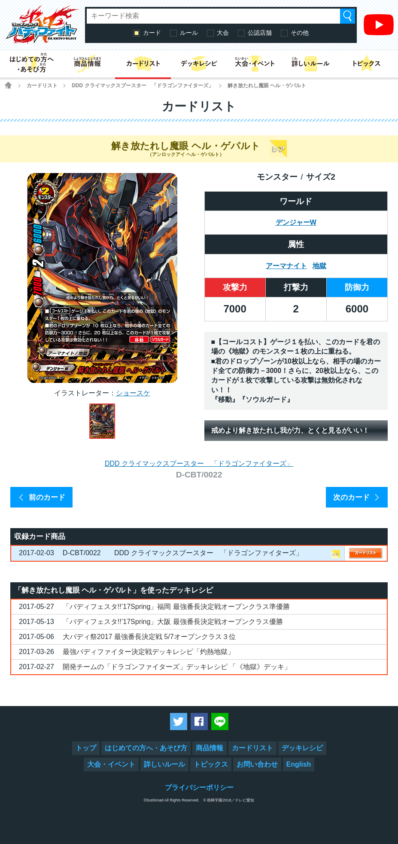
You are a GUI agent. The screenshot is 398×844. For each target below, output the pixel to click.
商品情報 (209, 748)
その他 (300, 32)
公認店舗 (260, 32)
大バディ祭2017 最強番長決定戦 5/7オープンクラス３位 (149, 636)
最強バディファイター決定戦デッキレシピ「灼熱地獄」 (148, 651)
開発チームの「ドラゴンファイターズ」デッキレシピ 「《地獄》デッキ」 (177, 666)
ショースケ (133, 393)
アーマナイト (286, 265)
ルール (189, 32)
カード (152, 32)
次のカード (351, 497)
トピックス (211, 764)
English (298, 764)
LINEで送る (219, 721)
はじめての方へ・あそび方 (146, 748)
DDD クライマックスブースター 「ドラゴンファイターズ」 (142, 86)
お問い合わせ (257, 764)
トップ (86, 748)
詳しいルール (164, 764)
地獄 (319, 265)
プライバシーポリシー (199, 787)
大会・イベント (111, 764)
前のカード (47, 497)
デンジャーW (296, 222)
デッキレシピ (302, 748)
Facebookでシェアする (199, 721)
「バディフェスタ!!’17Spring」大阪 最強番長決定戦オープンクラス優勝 (173, 621)
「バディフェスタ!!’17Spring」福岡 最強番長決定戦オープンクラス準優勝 (176, 606)
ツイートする (178, 721)
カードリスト (42, 86)
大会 (223, 32)
